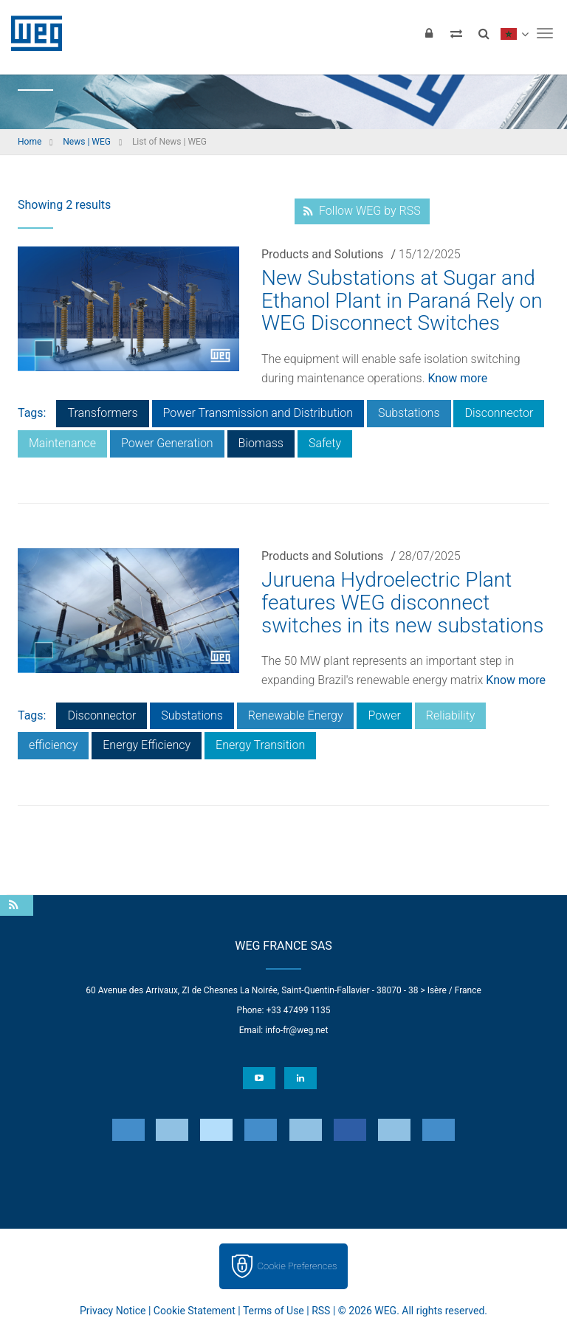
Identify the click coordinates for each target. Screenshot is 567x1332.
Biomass (261, 443)
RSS (321, 1311)
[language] (514, 33)
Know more (457, 378)
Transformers (102, 413)
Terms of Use (273, 1311)
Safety (325, 443)
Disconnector (498, 413)
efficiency (53, 745)
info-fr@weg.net (296, 1030)
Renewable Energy (295, 715)
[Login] (429, 33)
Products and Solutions (322, 254)
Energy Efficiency (146, 745)
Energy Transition (260, 745)
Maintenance (62, 443)
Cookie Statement (195, 1311)
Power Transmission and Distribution (258, 413)
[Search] (483, 33)
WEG (31, 33)
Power (384, 715)
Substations (409, 413)
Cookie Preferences (297, 1265)
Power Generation (167, 443)
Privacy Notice (112, 1311)
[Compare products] (456, 33)
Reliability (450, 715)
